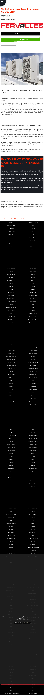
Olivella (33, 432)
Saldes (32, 395)
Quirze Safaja (11, 371)
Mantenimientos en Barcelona (11, 45)
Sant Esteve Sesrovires (11, 341)
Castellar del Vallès (11, 316)
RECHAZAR (18, 622)
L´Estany (11, 550)
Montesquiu (33, 480)
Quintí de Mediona (33, 374)
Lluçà (33, 690)
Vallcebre (11, 389)
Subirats (11, 395)
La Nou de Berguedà (11, 365)
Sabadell (33, 359)
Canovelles (11, 240)
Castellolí (33, 517)
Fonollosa (33, 529)
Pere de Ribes (11, 322)
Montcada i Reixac (33, 483)
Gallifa (11, 687)
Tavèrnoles (32, 462)
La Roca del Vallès (33, 404)
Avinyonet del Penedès (11, 307)
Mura (33, 225)
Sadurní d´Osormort (11, 362)
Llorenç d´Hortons (11, 335)
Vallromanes (33, 383)
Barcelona (11, 222)
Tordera (11, 459)
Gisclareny (11, 529)
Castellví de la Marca (33, 514)
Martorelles (33, 496)
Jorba (33, 474)
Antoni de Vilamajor (33, 262)
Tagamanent (11, 468)
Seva (33, 423)
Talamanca (33, 465)
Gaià (33, 471)
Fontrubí (11, 474)
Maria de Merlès (11, 447)
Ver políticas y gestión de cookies (22, 619)
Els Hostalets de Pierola (11, 508)
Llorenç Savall (33, 332)
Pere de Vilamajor (11, 225)
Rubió (33, 256)
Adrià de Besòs (33, 268)
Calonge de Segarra (33, 243)
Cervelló (33, 553)
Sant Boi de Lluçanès (11, 356)
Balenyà (11, 283)
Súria (33, 392)
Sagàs (11, 690)
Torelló (11, 441)
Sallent (11, 271)
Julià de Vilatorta (11, 274)
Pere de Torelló (33, 271)
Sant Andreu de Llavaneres (11, 265)
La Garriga (11, 547)
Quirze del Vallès (33, 371)
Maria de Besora (33, 468)
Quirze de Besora (11, 374)
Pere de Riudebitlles (33, 319)
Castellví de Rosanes (11, 514)
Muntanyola (11, 228)
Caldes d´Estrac (11, 310)
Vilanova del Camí (11, 298)
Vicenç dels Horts (11, 350)
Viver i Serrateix (33, 447)
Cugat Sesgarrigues (11, 344)
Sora (33, 687)
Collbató (33, 486)
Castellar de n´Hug (11, 493)
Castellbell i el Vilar (33, 313)
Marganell (33, 499)
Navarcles (11, 289)
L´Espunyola (33, 550)
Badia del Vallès (11, 292)
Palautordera (33, 341)
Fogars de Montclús (33, 532)
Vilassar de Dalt (32, 292)
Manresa (33, 286)
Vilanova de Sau (11, 502)
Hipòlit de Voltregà (11, 505)
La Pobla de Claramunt (33, 362)
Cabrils (11, 286)
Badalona (33, 304)
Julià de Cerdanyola (11, 234)
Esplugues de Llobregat (33, 538)
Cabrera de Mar (33, 298)
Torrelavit (11, 438)
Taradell (11, 465)
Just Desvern (33, 335)
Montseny (33, 228)
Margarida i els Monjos (33, 417)
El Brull (33, 541)
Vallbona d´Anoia (33, 389)
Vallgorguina (33, 386)
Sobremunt (33, 420)
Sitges (11, 423)
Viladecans (11, 304)
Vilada (11, 380)
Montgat (11, 480)
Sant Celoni (11, 410)
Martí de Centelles (33, 328)
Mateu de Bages (33, 322)
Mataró (33, 289)
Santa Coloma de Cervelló (33, 441)
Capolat (11, 277)
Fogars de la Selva (11, 535)
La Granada (32, 544)
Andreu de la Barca (33, 265)
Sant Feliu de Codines (33, 338)
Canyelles (11, 237)
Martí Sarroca (33, 325)
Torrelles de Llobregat (11, 435)
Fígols (33, 535)
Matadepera (33, 493)
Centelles (33, 511)
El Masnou (33, 489)
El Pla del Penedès (11, 489)
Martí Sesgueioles (11, 325)
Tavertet (11, 462)
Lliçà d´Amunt (11, 453)
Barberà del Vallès (11, 280)
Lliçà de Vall (33, 450)
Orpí (11, 426)
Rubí (11, 259)
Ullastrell (33, 414)
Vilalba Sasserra (33, 502)
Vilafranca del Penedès (11, 301)
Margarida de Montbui (11, 420)
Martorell (11, 499)
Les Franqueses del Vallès (33, 401)
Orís (11, 429)
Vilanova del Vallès (33, 295)
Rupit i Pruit (11, 256)
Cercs (11, 511)
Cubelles (33, 456)
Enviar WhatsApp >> (21, 40)
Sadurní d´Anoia (11, 347)
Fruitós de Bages (11, 368)
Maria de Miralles (33, 444)
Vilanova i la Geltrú (11, 295)
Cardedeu (33, 274)
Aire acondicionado (4, 45)
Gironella (11, 541)
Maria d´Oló (11, 417)
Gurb (33, 520)
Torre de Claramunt (33, 438)
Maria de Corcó (11, 414)
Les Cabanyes (11, 404)
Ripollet (11, 262)
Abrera (32, 459)
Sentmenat (11, 471)
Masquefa (11, 496)
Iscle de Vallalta (33, 253)
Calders (33, 310)
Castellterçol (11, 517)
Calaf (11, 313)
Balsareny (33, 280)
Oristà (33, 426)
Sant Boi (33, 356)
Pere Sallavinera (33, 377)
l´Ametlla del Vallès (11, 553)
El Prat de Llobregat (32, 508)
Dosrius (11, 456)
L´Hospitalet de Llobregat (33, 547)
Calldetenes (33, 246)
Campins (11, 243)
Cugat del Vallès (33, 344)
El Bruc (33, 453)
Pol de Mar (11, 377)
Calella (11, 249)
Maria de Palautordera (11, 444)
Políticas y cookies (33, 693)
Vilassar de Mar (11, 231)
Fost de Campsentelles (33, 368)
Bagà (33, 283)
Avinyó (32, 307)
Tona (33, 231)
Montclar (11, 483)
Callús (11, 246)
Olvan (33, 429)
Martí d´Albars (11, 332)
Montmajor (33, 477)
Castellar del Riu (33, 316)
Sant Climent (33, 407)
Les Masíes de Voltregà (33, 398)
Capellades (32, 277)
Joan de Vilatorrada (33, 249)
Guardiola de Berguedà (11, 523)
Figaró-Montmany (11, 538)
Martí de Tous (11, 328)
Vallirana (11, 386)
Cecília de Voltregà (33, 347)
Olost (11, 432)
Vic (33, 380)
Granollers (11, 526)
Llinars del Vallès (11, 398)
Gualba (32, 523)
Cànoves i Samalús (33, 237)
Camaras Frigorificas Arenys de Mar (11, 693)
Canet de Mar (33, 240)
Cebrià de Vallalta (33, 353)
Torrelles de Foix (33, 435)
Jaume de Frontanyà (11, 253)
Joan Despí (32, 234)
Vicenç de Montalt (11, 353)
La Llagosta (33, 365)
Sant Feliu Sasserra (11, 319)
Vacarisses (11, 392)
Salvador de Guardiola (33, 222)
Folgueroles (11, 532)
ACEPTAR (27, 622)
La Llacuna (11, 544)
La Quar (11, 407)
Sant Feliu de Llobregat (11, 338)
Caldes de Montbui (33, 505)
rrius (11, 520)
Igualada (11, 486)
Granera (33, 526)
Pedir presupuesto (20, 34)
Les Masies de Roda (11, 401)
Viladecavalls (33, 301)
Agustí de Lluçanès (11, 268)
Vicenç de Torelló (33, 350)
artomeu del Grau (11, 359)
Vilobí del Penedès (11, 450)
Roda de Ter (33, 259)
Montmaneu (11, 477)
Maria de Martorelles (33, 410)
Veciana (11, 383)
